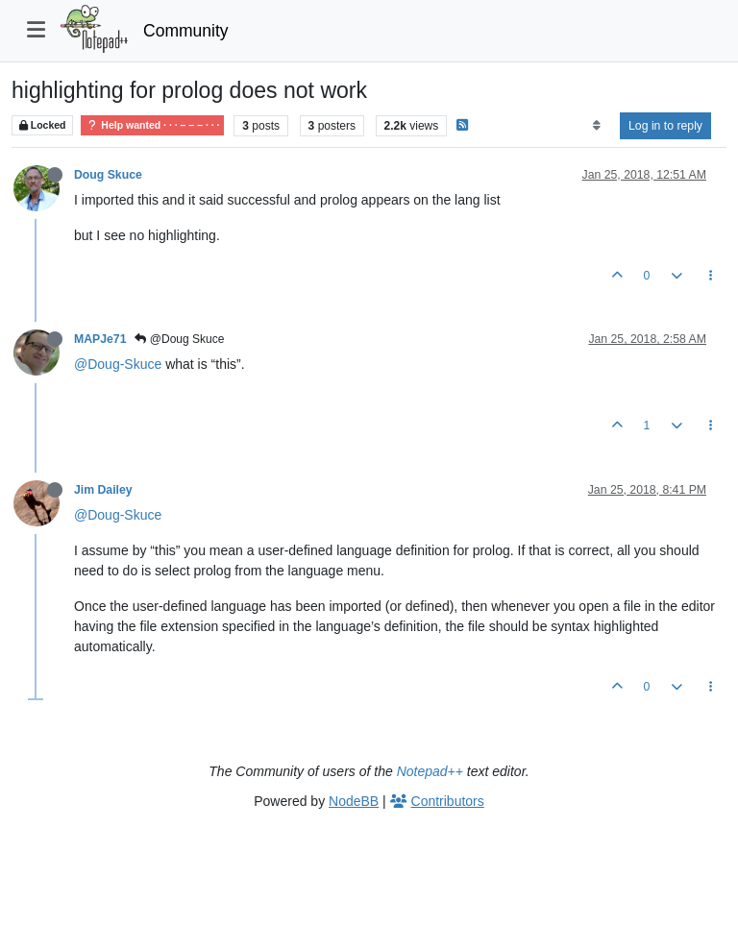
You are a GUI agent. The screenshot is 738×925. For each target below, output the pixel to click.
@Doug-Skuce (117, 364)
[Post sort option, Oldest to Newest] (596, 125)
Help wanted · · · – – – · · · (152, 125)
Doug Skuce (108, 175)
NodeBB (354, 801)
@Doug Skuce (179, 339)
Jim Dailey (103, 490)
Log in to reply (665, 126)
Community (186, 30)
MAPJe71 (100, 339)
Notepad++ (430, 771)
